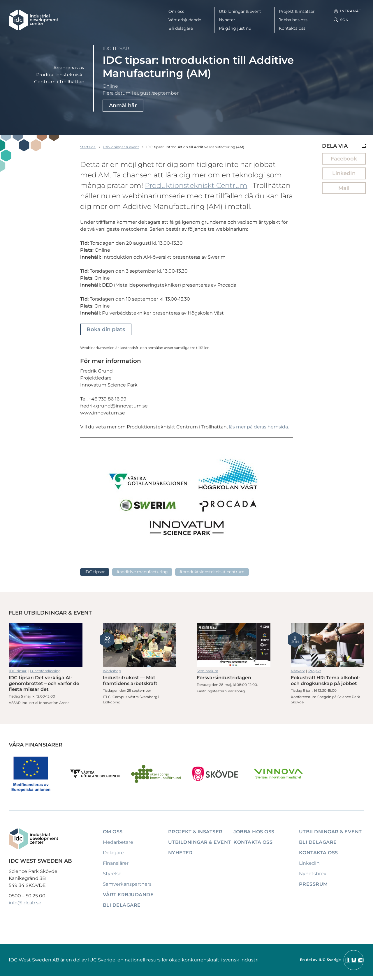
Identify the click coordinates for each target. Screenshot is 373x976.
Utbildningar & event (240, 11)
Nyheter (227, 19)
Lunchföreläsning (45, 671)
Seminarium (207, 671)
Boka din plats (106, 329)
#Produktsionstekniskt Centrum (212, 571)
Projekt (314, 671)
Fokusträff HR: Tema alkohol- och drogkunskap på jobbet (328, 645)
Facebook (344, 159)
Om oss (176, 11)
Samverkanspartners (127, 884)
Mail (343, 188)
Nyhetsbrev (312, 873)
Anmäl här (123, 105)
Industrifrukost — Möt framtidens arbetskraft (140, 645)
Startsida (88, 147)
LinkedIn (344, 173)
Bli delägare (180, 28)
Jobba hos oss (293, 19)
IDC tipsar (116, 48)
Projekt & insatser (297, 11)
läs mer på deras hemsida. (259, 427)
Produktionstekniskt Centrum (196, 185)
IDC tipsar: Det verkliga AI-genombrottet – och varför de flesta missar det (45, 645)
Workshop (112, 671)
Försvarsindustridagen (233, 645)
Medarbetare (118, 842)
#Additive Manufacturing (142, 571)
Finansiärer (116, 863)
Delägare (113, 852)
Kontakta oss (292, 28)
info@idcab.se (25, 903)
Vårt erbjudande (184, 19)
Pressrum (313, 884)
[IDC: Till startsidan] (33, 20)
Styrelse (112, 873)
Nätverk (298, 671)
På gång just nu (235, 28)
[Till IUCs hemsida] (332, 959)
